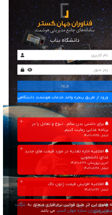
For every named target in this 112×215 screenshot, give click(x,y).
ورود (56, 86)
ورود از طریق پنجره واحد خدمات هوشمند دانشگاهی (54, 97)
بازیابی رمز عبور (89, 105)
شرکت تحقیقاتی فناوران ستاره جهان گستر (57, 208)
